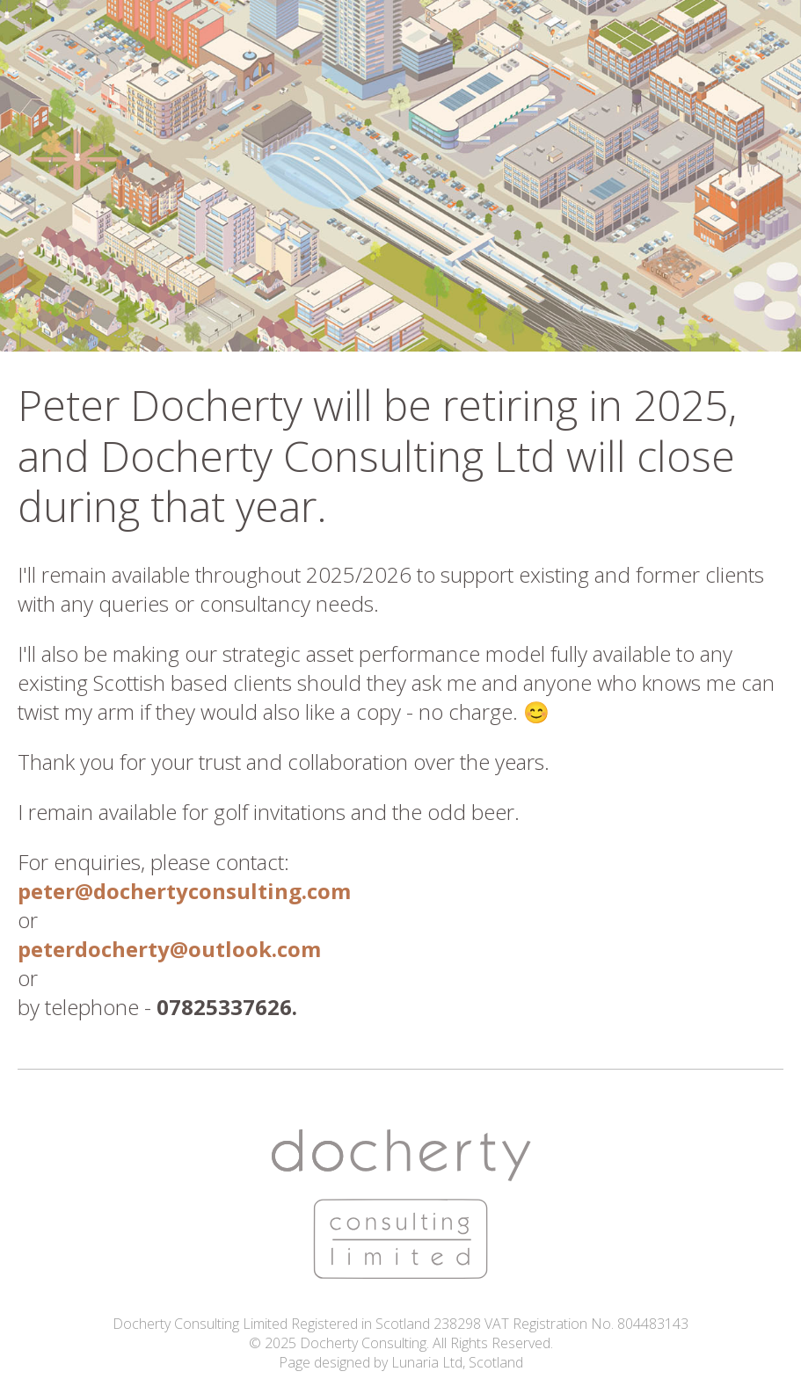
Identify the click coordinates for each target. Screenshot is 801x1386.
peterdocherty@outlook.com (169, 948)
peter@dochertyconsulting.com (184, 890)
